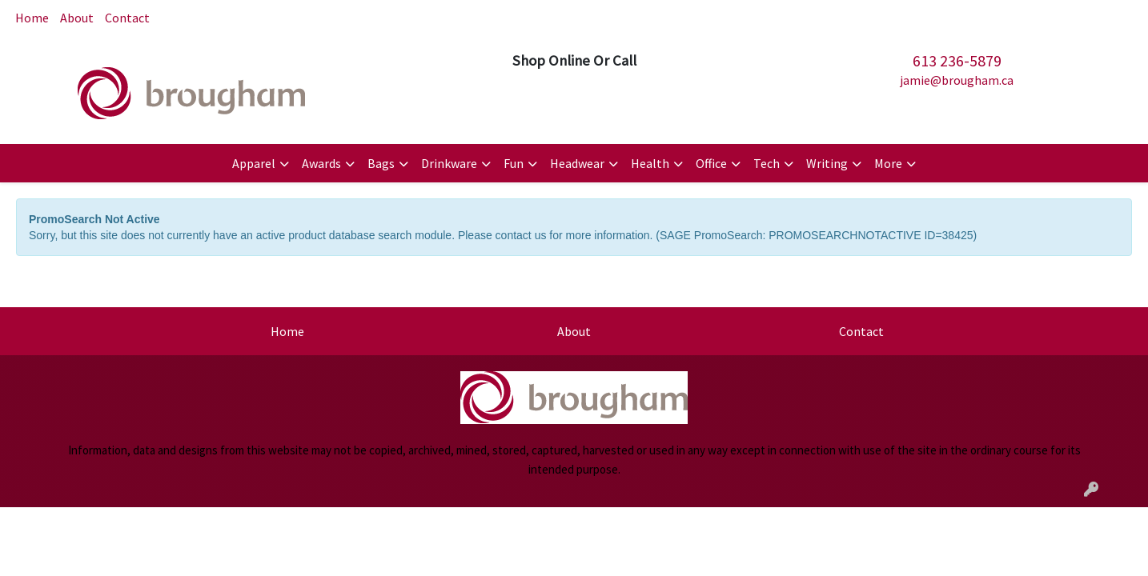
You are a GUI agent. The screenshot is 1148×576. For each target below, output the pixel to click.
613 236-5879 (957, 60)
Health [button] (650, 163)
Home (32, 18)
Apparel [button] (253, 163)
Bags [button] (381, 163)
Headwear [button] (577, 163)
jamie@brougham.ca (957, 80)
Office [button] (711, 163)
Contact (127, 18)
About (77, 18)
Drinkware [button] (449, 163)
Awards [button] (321, 163)
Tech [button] (766, 163)
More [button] (888, 163)
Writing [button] (827, 163)
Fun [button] (514, 163)
